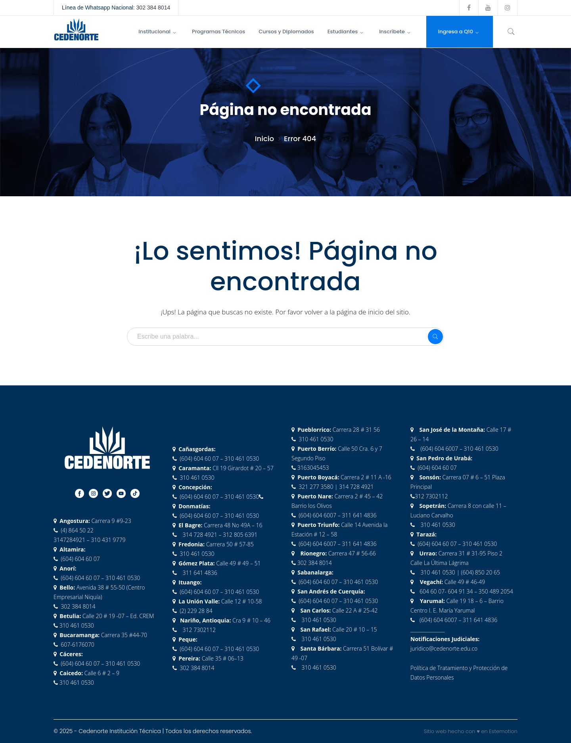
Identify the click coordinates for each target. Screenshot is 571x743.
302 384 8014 (153, 7)
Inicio (264, 139)
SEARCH (435, 336)
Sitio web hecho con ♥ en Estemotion (470, 731)
